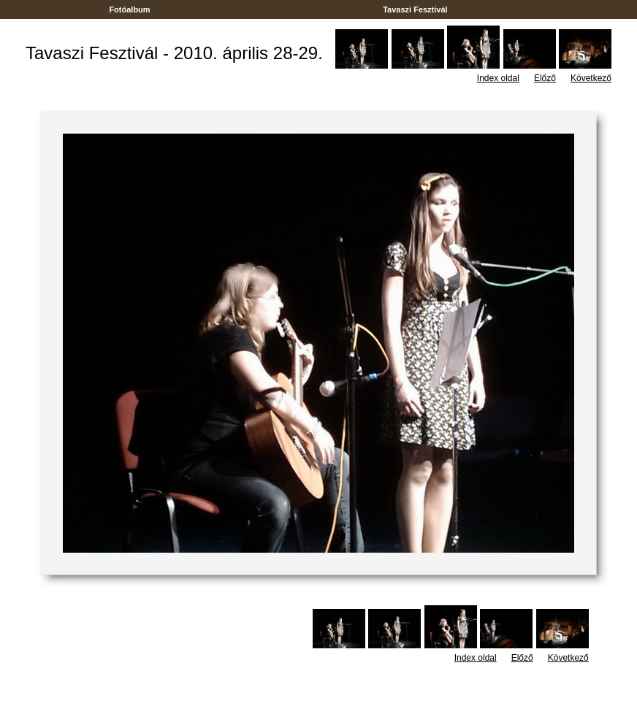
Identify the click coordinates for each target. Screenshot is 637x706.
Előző (545, 78)
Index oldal (498, 78)
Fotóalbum (129, 9)
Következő (591, 78)
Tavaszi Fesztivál (415, 9)
